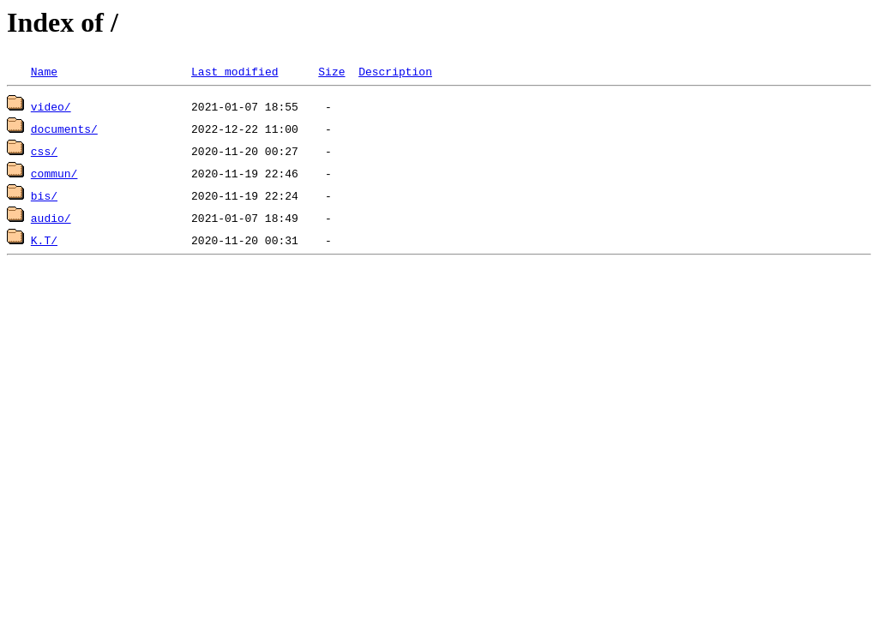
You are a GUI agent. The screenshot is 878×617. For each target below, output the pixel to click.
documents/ (64, 128)
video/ (51, 106)
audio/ (51, 217)
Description (395, 71)
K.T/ (44, 240)
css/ (44, 151)
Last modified (234, 71)
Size (331, 71)
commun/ (54, 173)
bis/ (44, 195)
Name (44, 71)
